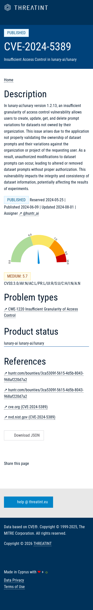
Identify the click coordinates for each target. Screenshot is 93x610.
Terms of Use (14, 586)
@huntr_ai (31, 213)
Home (8, 80)
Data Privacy (14, 580)
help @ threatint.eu (27, 502)
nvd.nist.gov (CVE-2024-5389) (31, 417)
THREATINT (42, 543)
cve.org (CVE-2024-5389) (28, 407)
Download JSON (23, 435)
